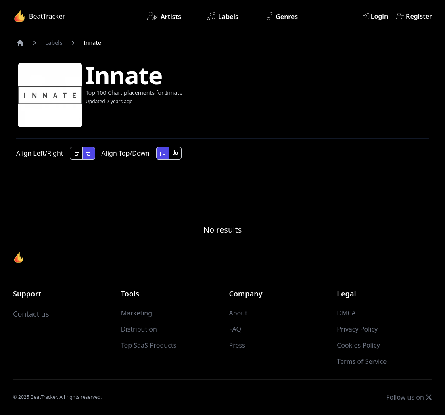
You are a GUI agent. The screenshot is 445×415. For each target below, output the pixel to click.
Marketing (136, 313)
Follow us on (409, 397)
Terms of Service (362, 361)
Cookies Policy (358, 345)
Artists (164, 16)
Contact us (31, 314)
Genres (281, 16)
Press (237, 345)
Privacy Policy (357, 329)
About (238, 313)
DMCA (346, 313)
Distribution (139, 329)
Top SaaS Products (149, 345)
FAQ (235, 329)
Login (375, 16)
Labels (222, 16)
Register (414, 16)
